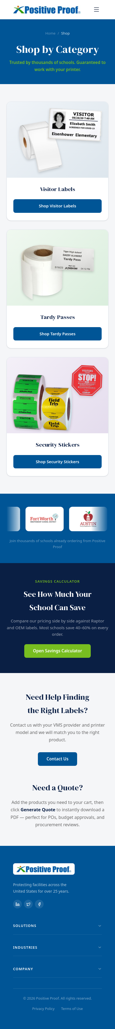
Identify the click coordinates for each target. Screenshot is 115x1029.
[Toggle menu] (96, 9)
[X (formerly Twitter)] (28, 904)
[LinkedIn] (17, 904)
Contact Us (57, 758)
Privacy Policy (43, 1008)
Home (50, 33)
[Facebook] (39, 904)
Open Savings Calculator (57, 650)
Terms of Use (72, 1008)
